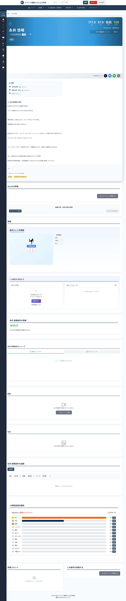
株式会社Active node (64, 600)
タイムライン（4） (93, 353)
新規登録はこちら (39, 305)
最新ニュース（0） (39, 353)
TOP (12, 14)
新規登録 (101, 2)
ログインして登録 (66, 415)
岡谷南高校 (20, 87)
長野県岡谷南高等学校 (25, 177)
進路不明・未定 (21, 90)
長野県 (15, 177)
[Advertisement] (66, 59)
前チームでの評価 (21, 211)
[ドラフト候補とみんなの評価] (35, 2)
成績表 (16, 471)
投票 (114, 520)
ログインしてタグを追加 (21, 173)
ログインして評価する (107, 196)
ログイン (93, 2)
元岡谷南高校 (20, 34)
